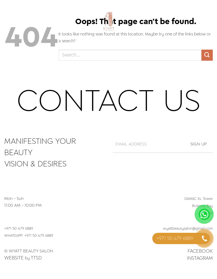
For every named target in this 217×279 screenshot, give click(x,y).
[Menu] (7, 21)
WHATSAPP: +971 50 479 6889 (28, 236)
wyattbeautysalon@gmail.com (188, 229)
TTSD (36, 258)
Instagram (200, 258)
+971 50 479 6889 (18, 229)
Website (14, 258)
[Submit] (207, 55)
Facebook (200, 251)
